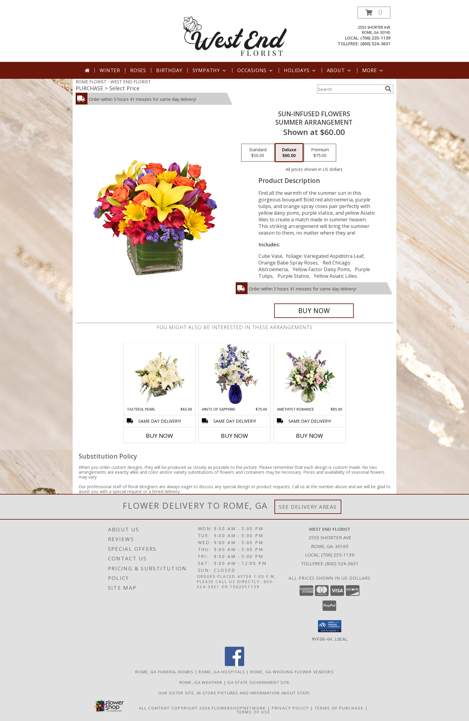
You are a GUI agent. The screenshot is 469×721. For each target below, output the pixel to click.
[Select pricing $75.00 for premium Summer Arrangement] (320, 153)
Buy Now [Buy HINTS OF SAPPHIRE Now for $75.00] (234, 436)
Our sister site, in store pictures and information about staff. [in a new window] (234, 692)
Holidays (300, 70)
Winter (110, 70)
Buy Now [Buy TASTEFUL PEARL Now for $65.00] (159, 436)
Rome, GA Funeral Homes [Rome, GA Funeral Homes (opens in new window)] (164, 671)
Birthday (169, 70)
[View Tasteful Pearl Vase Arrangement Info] (159, 374)
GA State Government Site (258, 682)
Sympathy (209, 70)
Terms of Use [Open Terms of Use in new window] (253, 711)
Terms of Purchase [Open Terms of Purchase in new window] (339, 707)
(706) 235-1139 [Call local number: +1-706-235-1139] (375, 38)
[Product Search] (349, 89)
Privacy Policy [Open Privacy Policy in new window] (290, 707)
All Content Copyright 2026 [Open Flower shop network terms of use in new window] (174, 707)
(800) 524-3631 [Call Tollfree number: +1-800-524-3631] (342, 563)
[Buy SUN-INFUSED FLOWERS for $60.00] (314, 310)
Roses (138, 70)
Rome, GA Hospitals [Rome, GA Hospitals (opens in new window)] (221, 671)
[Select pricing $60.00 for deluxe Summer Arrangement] (289, 153)
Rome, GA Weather (200, 682)
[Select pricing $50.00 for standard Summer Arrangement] (257, 153)
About (339, 70)
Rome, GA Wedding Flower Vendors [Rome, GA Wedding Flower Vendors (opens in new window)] (292, 671)
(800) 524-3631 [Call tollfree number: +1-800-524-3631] (375, 43)
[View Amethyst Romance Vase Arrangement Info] (309, 374)
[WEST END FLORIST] (235, 34)
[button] (374, 12)
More (373, 70)
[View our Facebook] (234, 664)
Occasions (255, 70)
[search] (388, 88)
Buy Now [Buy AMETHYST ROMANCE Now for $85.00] (309, 436)
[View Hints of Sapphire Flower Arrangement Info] (234, 374)
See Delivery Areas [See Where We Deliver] (308, 506)
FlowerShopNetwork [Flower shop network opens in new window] (239, 707)
